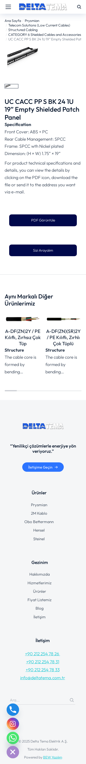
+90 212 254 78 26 (42, 653)
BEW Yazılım (52, 757)
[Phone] (13, 709)
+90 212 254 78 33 (43, 669)
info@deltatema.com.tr (42, 677)
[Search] (71, 700)
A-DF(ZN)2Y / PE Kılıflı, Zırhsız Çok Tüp (23, 337)
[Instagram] (13, 724)
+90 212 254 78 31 (42, 661)
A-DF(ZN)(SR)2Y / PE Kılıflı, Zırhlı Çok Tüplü (63, 337)
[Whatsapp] (13, 738)
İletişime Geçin (43, 467)
